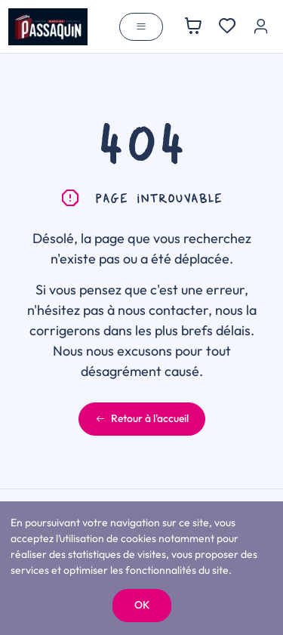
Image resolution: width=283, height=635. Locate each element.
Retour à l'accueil (142, 418)
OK (141, 605)
